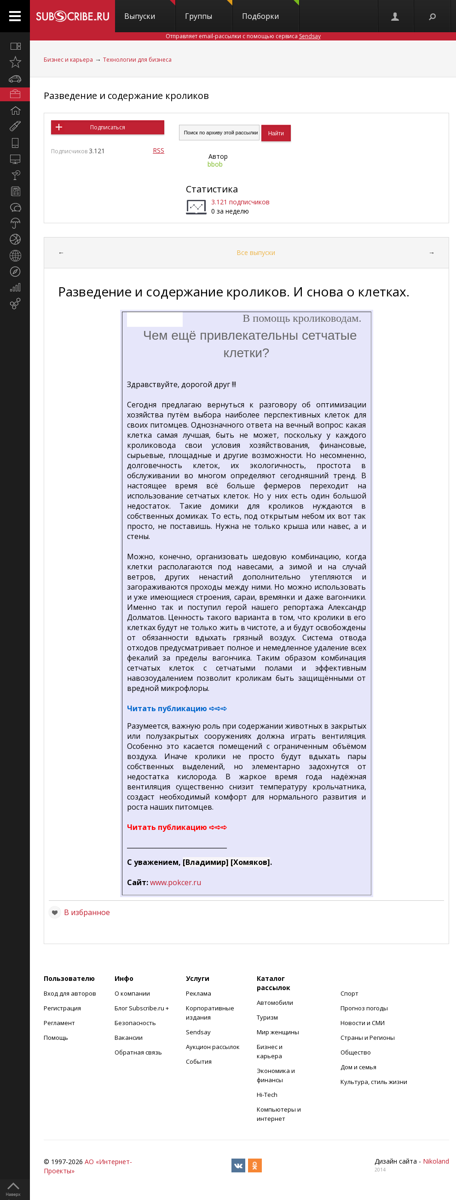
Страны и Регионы (368, 1037)
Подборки (270, 10)
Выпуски (149, 10)
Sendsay (198, 1032)
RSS (158, 150)
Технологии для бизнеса (137, 60)
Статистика (212, 189)
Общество (356, 1052)
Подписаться (107, 127)
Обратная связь (138, 1052)
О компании (132, 993)
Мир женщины (278, 1032)
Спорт (349, 993)
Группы (208, 10)
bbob (215, 164)
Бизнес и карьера (68, 60)
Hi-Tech (267, 1094)
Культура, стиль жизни (374, 1082)
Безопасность (135, 1023)
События (199, 1061)
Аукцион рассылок (213, 1047)
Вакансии (129, 1037)
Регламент (59, 1023)
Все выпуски (256, 252)
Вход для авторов (70, 993)
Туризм (267, 1017)
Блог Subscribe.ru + (142, 1008)
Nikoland (436, 1161)
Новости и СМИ (363, 1023)
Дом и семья (358, 1067)
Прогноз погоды (364, 1008)
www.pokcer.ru (175, 882)
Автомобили (275, 1002)
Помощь (56, 1037)
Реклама (198, 993)
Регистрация (62, 1008)
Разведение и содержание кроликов (126, 95)
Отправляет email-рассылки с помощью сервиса (243, 36)
